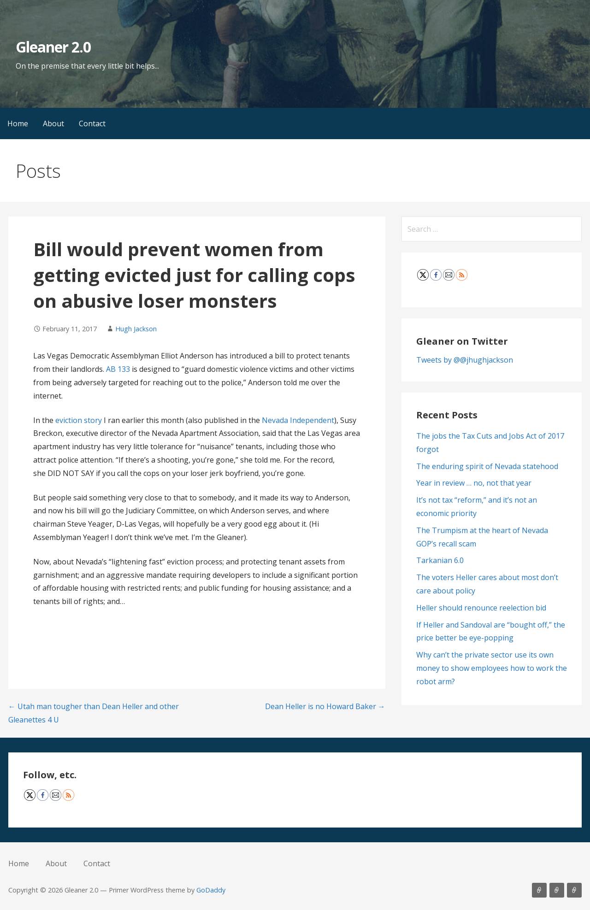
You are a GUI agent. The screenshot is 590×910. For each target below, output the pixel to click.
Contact (92, 123)
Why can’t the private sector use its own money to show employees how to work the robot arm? (491, 668)
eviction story (79, 420)
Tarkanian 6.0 (440, 560)
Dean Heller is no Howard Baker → (325, 706)
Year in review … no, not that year (473, 483)
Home (17, 123)
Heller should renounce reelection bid (481, 608)
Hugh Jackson (136, 328)
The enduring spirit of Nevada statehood (487, 466)
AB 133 (119, 369)
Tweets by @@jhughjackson (464, 360)
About (53, 123)
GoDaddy (210, 890)
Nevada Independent (298, 420)
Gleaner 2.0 (53, 47)
